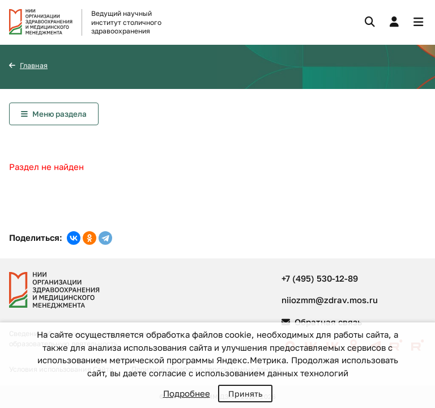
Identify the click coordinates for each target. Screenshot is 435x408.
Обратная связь (322, 322)
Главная (34, 65)
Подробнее (186, 393)
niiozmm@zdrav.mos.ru (330, 300)
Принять (245, 393)
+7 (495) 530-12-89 (320, 278)
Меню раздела (59, 113)
